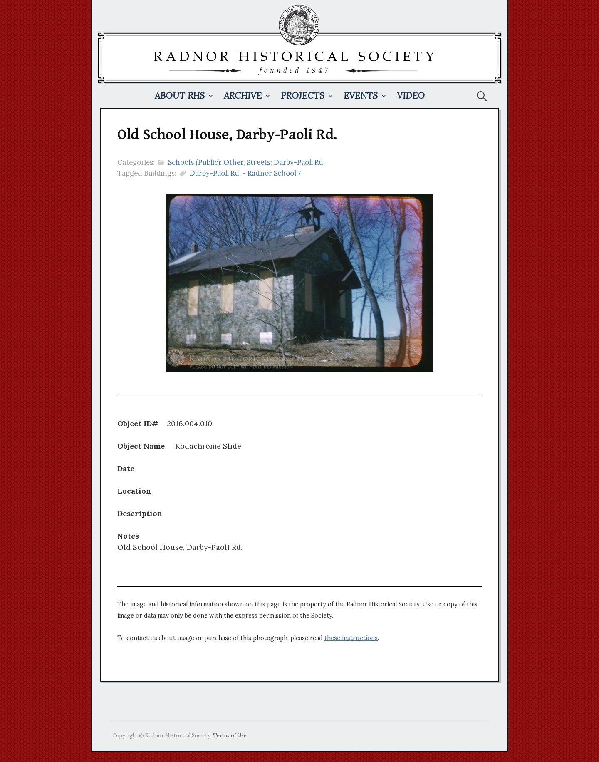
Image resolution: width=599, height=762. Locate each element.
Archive (243, 95)
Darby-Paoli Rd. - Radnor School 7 (245, 173)
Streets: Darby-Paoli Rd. (286, 162)
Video (411, 95)
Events (361, 95)
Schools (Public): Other (205, 162)
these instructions (351, 638)
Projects (302, 95)
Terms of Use (230, 735)
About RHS (180, 95)
